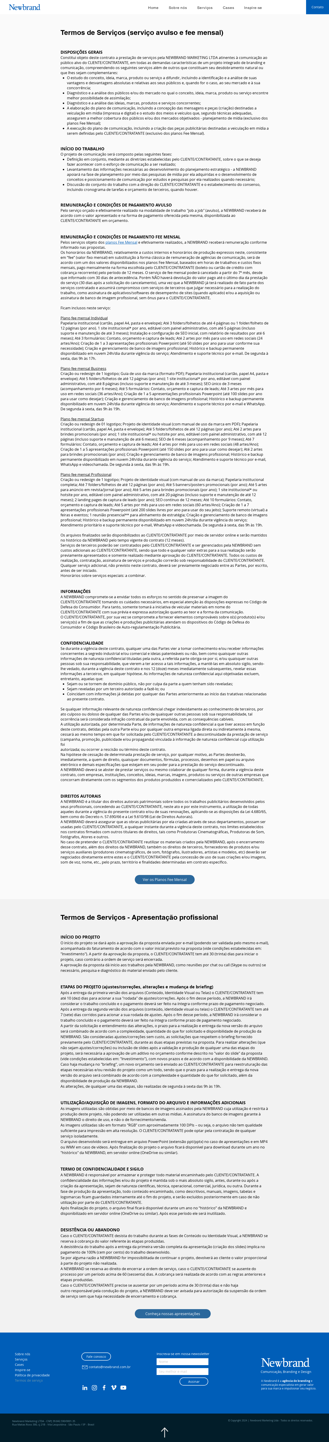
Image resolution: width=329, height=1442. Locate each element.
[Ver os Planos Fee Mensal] (165, 879)
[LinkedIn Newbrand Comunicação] (84, 1387)
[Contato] (317, 7)
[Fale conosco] (96, 1357)
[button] (278, 1353)
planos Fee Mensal (121, 242)
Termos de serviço (29, 1380)
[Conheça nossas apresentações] (173, 1313)
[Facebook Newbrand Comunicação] (104, 1387)
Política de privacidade (32, 1375)
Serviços (21, 1359)
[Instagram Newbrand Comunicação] (94, 1387)
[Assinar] (194, 1382)
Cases (19, 1364)
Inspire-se (22, 1370)
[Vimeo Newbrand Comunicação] (113, 1387)
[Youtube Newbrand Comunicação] (123, 1387)
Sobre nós (22, 1354)
